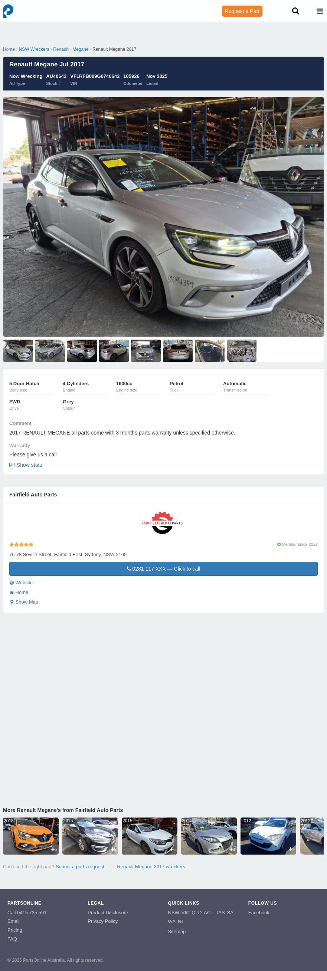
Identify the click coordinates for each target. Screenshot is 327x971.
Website (21, 582)
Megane (80, 49)
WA (172, 921)
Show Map (23, 602)
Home (9, 49)
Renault (60, 49)
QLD (197, 912)
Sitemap (177, 931)
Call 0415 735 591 (27, 912)
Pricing (14, 930)
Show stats (25, 465)
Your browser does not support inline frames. (163, 712)
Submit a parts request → (83, 866)
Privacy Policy (103, 921)
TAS (220, 912)
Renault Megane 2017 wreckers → (154, 866)
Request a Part (242, 11)
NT (181, 921)
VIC (186, 912)
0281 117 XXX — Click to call (163, 569)
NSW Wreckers (34, 49)
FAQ (12, 939)
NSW (173, 912)
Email (13, 921)
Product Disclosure (108, 912)
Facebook (258, 912)
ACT (208, 912)
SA (230, 912)
